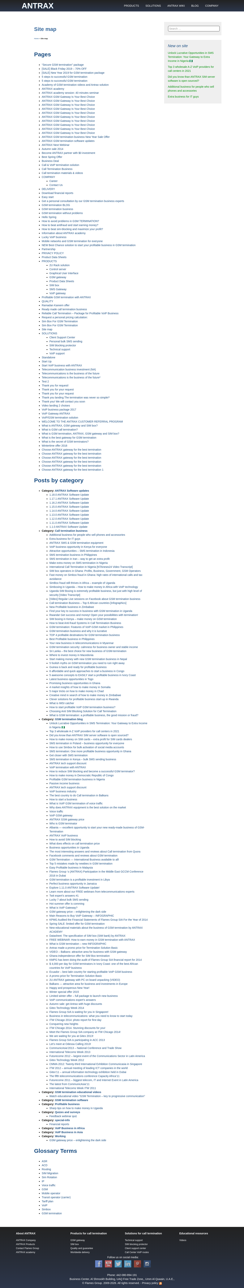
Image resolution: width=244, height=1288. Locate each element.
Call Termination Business (57, 168)
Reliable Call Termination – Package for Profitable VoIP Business (80, 313)
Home (36, 39)
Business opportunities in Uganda (69, 847)
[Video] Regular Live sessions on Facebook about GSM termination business (94, 598)
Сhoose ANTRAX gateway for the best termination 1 (73, 469)
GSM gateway (57, 277)
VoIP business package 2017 (59, 409)
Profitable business (67, 1104)
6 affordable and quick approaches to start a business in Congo (86, 671)
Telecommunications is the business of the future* (71, 377)
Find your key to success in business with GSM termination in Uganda (90, 610)
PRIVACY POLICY (53, 253)
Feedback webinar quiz (63, 1116)
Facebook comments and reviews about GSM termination (83, 855)
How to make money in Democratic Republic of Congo (81, 775)
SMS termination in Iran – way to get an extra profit (79, 558)
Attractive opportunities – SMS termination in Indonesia (82, 550)
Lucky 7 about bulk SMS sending (68, 899)
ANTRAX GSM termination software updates (68, 140)
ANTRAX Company (26, 1240)
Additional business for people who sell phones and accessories (87, 534)
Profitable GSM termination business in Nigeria (77, 779)
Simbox (46, 1209)
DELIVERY (48, 189)
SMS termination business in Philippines (73, 554)
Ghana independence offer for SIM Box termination (79, 955)
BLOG (195, 5)
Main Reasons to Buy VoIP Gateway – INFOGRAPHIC (81, 915)
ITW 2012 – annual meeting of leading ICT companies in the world (88, 1068)
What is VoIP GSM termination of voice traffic (76, 803)
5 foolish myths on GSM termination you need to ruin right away (87, 663)
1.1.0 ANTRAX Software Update (68, 526)
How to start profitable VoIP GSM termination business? (82, 707)
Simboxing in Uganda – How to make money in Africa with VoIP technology (93, 586)
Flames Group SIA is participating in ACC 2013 (77, 1040)
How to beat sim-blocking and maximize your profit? (72, 229)
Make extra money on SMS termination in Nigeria (78, 562)
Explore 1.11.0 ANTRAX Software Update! (74, 887)
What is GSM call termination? (60, 429)
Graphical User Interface (64, 273)
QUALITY (47, 301)
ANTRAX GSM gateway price (66, 819)
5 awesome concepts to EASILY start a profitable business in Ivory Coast (92, 675)
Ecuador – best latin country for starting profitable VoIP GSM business (90, 971)
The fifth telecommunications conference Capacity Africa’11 (84, 1076)
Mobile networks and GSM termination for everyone (72, 241)
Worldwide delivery (80, 1252)
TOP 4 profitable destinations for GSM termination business (84, 635)
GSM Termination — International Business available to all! (84, 859)
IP (43, 1181)
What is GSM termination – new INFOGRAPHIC (77, 943)
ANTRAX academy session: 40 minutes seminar (70, 92)
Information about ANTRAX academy (64, 233)
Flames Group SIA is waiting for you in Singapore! (79, 1011)
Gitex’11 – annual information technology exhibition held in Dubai (87, 1072)
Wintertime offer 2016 (54, 445)
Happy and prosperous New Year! (69, 987)
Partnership (49, 249)
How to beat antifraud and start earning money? (70, 225)
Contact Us (56, 185)
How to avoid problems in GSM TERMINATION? (70, 221)
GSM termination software (71, 1100)
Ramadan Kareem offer (56, 305)
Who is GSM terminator (63, 823)
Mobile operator (51, 1193)
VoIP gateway (57, 293)
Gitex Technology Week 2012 (66, 1060)
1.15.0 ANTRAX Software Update (69, 506)
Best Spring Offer (52, 156)
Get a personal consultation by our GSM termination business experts (83, 201)
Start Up (47, 361)
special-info (62, 1120)
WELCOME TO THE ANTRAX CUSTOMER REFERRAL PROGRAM (82, 421)
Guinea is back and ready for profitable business (78, 667)
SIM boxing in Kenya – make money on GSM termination (83, 619)
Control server (57, 269)
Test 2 (45, 381)
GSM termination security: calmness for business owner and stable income (93, 647)
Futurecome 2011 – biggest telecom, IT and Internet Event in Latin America (93, 1080)
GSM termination (52, 1213)
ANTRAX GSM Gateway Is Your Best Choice (68, 96)
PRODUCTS (131, 5)
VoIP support (57, 353)
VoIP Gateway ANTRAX (56, 413)
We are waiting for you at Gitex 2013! (71, 1036)
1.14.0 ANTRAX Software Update (69, 510)
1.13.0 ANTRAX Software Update (69, 514)
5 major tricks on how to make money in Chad (76, 691)
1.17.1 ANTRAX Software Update (69, 498)
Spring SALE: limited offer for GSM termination (77, 923)
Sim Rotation (49, 1177)
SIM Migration (50, 1173)
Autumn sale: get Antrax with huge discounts (75, 1003)
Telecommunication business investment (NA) (69, 369)
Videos (182, 1240)
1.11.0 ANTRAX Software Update (69, 522)
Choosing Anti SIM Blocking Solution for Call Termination (83, 711)
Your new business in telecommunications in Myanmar (81, 643)
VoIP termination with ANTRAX (67, 767)
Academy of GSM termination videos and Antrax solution (75, 84)
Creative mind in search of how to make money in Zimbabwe (85, 695)
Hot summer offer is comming (66, 903)
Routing (46, 1169)
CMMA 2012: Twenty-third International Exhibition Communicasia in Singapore (95, 1064)
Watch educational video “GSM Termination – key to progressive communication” (97, 1096)
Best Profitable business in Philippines (72, 639)
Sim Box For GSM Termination (60, 321)
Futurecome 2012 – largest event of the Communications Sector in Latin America (97, 1056)
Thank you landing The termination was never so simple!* (76, 397)
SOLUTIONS (153, 5)
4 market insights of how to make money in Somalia (80, 687)
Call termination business (71, 530)
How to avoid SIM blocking (65, 839)
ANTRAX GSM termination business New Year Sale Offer (76, 136)
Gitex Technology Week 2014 (66, 1007)
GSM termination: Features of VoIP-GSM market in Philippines (86, 627)
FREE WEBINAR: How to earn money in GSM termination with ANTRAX (92, 939)
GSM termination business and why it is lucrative (78, 631)
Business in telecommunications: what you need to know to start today (91, 1015)
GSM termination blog (69, 719)
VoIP (45, 1205)
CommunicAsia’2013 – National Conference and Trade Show (85, 1048)
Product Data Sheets (54, 257)
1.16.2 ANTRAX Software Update (69, 502)
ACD (45, 1165)
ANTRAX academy (53, 88)
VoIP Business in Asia (69, 1132)
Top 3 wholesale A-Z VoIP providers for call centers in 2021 (84, 731)
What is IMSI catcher (61, 703)
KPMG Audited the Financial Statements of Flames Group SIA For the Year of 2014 (98, 919)
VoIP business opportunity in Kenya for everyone (78, 546)
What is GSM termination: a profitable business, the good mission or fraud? (93, 715)
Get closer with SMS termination (68, 755)
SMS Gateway (57, 289)
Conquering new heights (63, 1023)
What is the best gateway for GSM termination (69, 437)
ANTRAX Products (25, 1244)
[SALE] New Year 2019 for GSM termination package (73, 72)
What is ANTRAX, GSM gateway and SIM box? (70, 425)
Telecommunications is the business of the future (71, 373)
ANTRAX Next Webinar (56, 144)
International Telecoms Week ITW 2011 (72, 1088)
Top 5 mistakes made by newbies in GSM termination (81, 863)
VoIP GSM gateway (61, 815)
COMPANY (212, 5)
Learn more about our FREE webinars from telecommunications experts (92, 891)
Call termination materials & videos (62, 173)
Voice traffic (56, 811)
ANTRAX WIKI (176, 5)
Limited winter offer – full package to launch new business (83, 995)
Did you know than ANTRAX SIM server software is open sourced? (89, 735)
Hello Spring (49, 217)
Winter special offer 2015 (64, 991)
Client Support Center (62, 337)
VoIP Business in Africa (70, 1128)
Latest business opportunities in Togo (71, 679)
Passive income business (64, 783)
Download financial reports (57, 193)
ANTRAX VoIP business (63, 835)
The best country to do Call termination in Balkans (79, 795)
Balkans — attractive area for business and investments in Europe (88, 983)
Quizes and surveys (67, 1112)
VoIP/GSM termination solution (60, 417)
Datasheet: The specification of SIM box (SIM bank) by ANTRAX (87, 935)
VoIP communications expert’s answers (72, 999)
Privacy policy (150, 1283)
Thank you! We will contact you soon (63, 401)
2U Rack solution (59, 265)
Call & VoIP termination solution (60, 164)
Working (60, 1136)
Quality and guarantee (82, 1248)
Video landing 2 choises (56, 405)
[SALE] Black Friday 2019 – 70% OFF (64, 68)
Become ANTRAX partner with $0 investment (68, 152)
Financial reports (59, 1124)
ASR (44, 1161)
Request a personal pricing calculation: (65, 317)
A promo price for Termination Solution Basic (75, 975)
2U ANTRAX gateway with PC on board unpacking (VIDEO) (84, 979)
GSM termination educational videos (78, 1092)
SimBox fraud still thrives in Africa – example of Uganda (82, 582)
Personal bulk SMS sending (65, 341)
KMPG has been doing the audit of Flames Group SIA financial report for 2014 (95, 959)
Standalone (48, 357)
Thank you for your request (58, 389)
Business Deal (50, 160)
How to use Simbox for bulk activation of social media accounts (86, 747)
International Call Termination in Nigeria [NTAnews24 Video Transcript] (91, 566)
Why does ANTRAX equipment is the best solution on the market (87, 807)
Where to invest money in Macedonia (71, 655)
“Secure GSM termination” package (63, 64)
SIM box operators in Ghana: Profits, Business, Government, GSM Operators (95, 570)
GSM (45, 1189)
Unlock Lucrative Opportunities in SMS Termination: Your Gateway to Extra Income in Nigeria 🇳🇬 (191, 56)
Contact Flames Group (27, 1248)
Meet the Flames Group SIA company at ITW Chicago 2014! (85, 1031)
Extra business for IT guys (64, 538)
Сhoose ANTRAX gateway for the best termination (71, 449)
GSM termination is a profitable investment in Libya (79, 879)
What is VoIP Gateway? (63, 907)
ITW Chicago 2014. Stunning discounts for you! (77, 1027)
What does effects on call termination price (74, 843)
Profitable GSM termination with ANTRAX (66, 297)
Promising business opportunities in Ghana (74, 683)
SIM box (54, 285)
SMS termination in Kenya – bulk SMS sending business (82, 759)
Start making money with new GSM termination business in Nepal (88, 659)
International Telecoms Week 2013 (69, 1052)
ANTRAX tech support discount (68, 763)
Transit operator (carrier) (56, 1197)
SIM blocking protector (62, 345)
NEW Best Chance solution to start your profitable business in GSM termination (89, 245)
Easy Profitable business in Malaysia (71, 867)
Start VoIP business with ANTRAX (62, 365)
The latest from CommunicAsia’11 (69, 1084)
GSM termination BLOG (56, 205)
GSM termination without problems (62, 213)
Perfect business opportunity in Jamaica (73, 883)
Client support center (135, 1248)
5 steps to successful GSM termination (65, 76)
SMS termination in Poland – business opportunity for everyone (86, 743)
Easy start (48, 197)
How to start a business (63, 799)
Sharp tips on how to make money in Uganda (76, 1108)
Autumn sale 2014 (52, 148)
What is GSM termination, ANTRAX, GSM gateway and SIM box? (80, 433)
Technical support (59, 349)
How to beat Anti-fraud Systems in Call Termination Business (85, 623)
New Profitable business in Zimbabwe (71, 606)
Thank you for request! (55, 385)
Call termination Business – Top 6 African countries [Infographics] (87, 602)
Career (53, 181)
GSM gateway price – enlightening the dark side (77, 911)
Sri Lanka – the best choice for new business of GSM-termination (87, 651)
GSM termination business (57, 209)
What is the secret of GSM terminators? (65, 441)
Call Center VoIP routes (137, 1252)
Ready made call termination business (64, 309)
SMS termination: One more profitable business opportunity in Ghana (90, 751)
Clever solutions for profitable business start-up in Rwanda (84, 699)
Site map (47, 329)
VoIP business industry (62, 791)
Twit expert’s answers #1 (64, 895)
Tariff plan (47, 1201)
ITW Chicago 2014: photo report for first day (75, 1019)
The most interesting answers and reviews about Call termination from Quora (94, 851)
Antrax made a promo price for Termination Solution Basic (83, 947)
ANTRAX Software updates (72, 490)
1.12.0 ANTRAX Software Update (69, 518)
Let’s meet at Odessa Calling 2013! (70, 1044)
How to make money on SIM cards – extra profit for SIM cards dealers (90, 739)
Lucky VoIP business (54, 237)
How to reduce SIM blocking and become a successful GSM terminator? (92, 771)
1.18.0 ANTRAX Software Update (69, 494)
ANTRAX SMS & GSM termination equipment (76, 542)
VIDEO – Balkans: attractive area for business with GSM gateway (88, 951)
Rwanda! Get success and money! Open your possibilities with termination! (93, 615)
